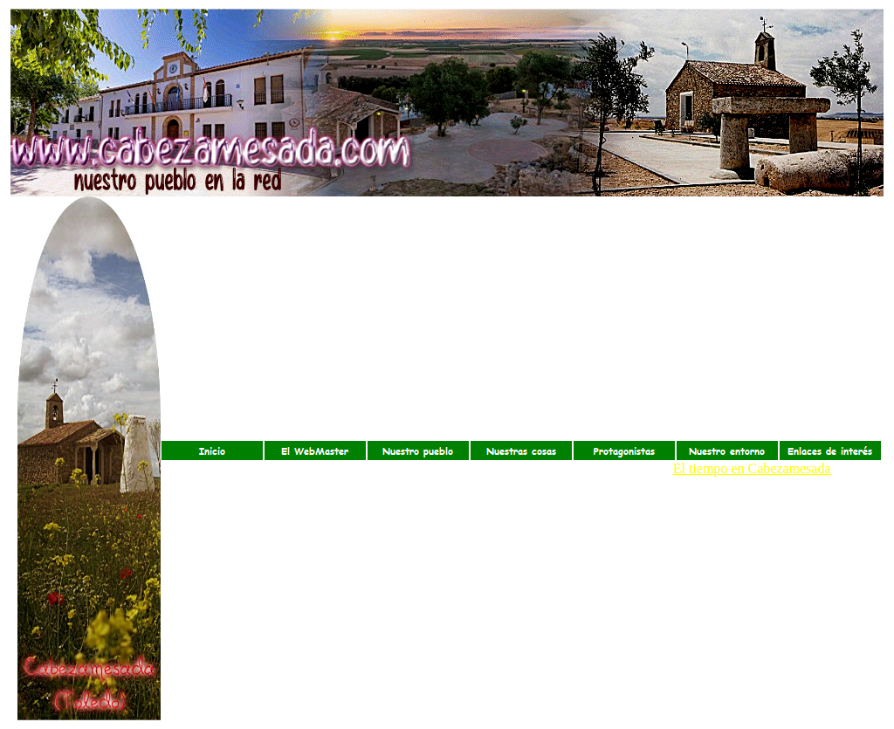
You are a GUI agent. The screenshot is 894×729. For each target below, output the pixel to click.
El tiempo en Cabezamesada (752, 468)
